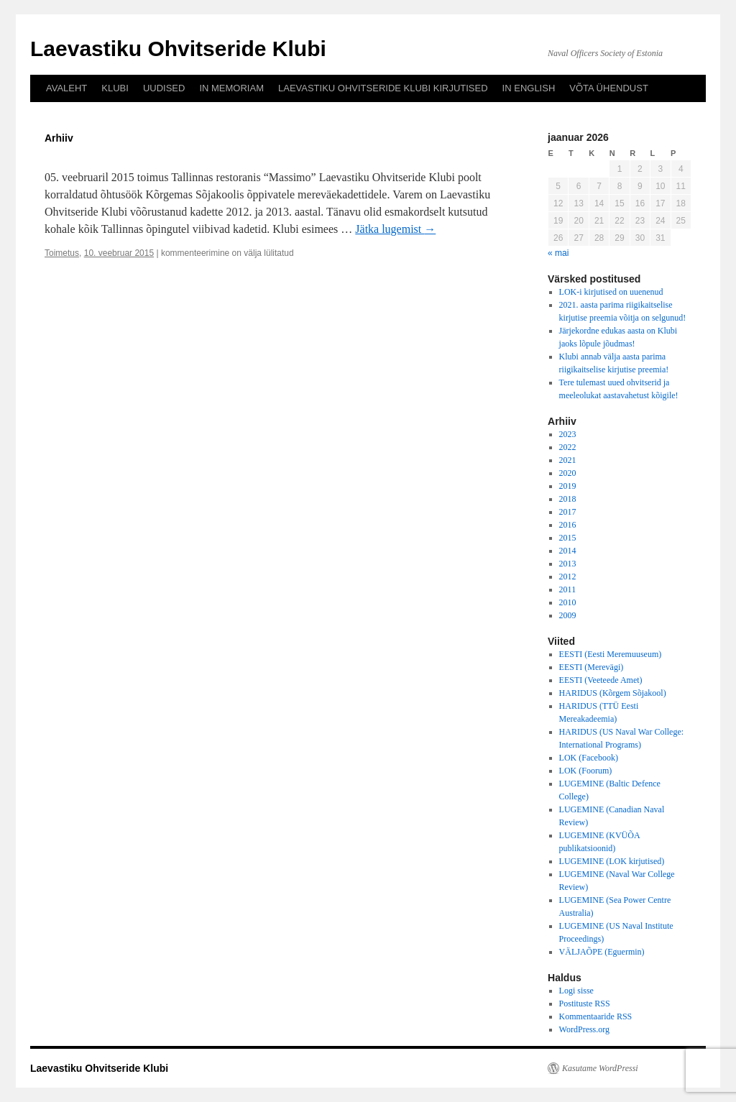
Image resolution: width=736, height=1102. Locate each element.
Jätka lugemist (395, 229)
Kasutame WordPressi (600, 1068)
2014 (567, 551)
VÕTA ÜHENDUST (608, 88)
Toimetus (62, 253)
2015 (567, 538)
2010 (567, 602)
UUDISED (164, 88)
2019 (567, 486)
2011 (567, 589)
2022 (567, 447)
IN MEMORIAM (231, 88)
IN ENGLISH (529, 88)
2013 (567, 564)
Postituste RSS (584, 1003)
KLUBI (115, 88)
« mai (558, 253)
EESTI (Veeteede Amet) (601, 680)
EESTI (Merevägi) (591, 667)
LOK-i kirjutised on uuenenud (611, 292)
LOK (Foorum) (585, 771)
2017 (567, 512)
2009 (567, 615)
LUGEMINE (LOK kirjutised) (612, 861)
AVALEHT (66, 88)
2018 (567, 499)
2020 (567, 473)
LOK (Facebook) (588, 758)
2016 (567, 525)
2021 (567, 460)
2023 (567, 434)
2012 (567, 576)
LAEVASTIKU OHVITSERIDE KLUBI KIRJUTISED (383, 88)
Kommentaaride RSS (595, 1016)
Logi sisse (576, 991)
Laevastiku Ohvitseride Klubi (178, 48)
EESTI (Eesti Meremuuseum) (610, 654)
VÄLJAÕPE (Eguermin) (602, 952)
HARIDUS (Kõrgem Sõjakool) (612, 693)
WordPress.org (584, 1029)
